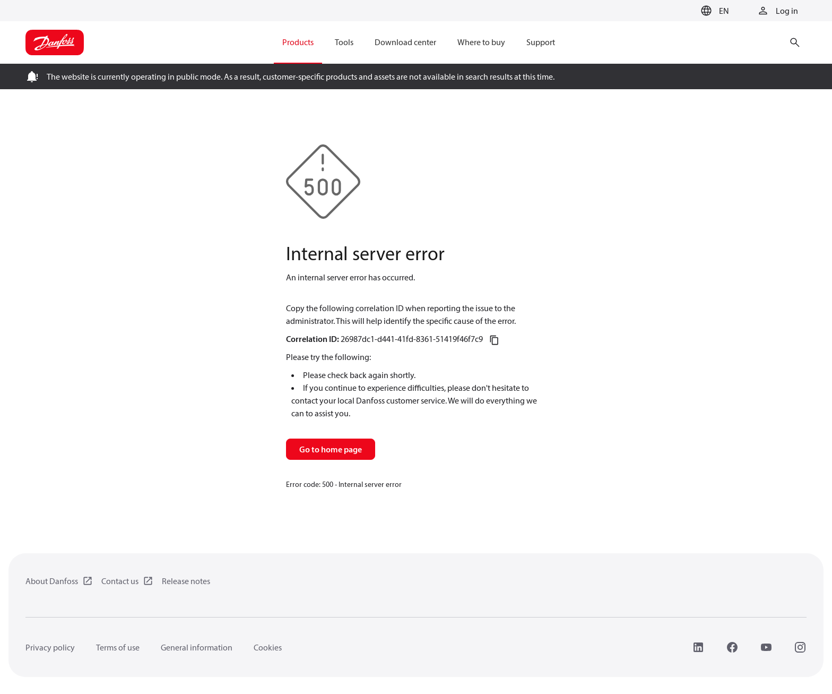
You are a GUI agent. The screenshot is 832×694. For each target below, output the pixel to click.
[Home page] (54, 42)
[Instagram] (800, 647)
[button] (713, 10)
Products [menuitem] (298, 42)
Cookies (268, 647)
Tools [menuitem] (344, 42)
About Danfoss (51, 581)
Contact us (119, 581)
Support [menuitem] (540, 42)
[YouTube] (766, 647)
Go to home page (330, 449)
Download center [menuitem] (405, 42)
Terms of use (118, 647)
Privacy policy (50, 647)
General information (196, 647)
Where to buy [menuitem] (481, 42)
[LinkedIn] (698, 647)
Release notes (186, 581)
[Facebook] (732, 647)
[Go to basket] (679, 11)
